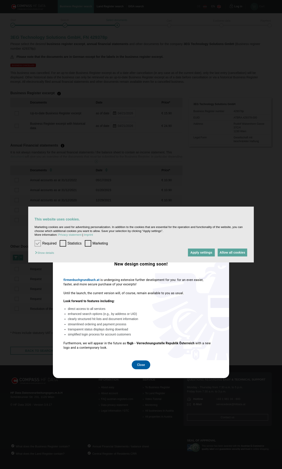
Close (141, 293)
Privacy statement (70, 234)
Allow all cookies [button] (232, 252)
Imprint (88, 234)
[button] (46, 253)
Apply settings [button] (199, 252)
